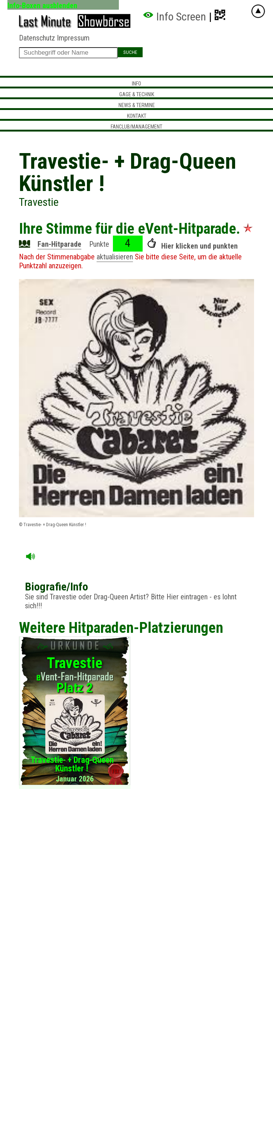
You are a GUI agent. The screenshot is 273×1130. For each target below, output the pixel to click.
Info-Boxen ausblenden (42, 5)
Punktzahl (33, 265)
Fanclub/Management (136, 127)
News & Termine (136, 105)
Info (136, 84)
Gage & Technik (136, 94)
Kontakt (136, 116)
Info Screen (174, 16)
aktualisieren (115, 256)
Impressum (73, 37)
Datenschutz (37, 37)
